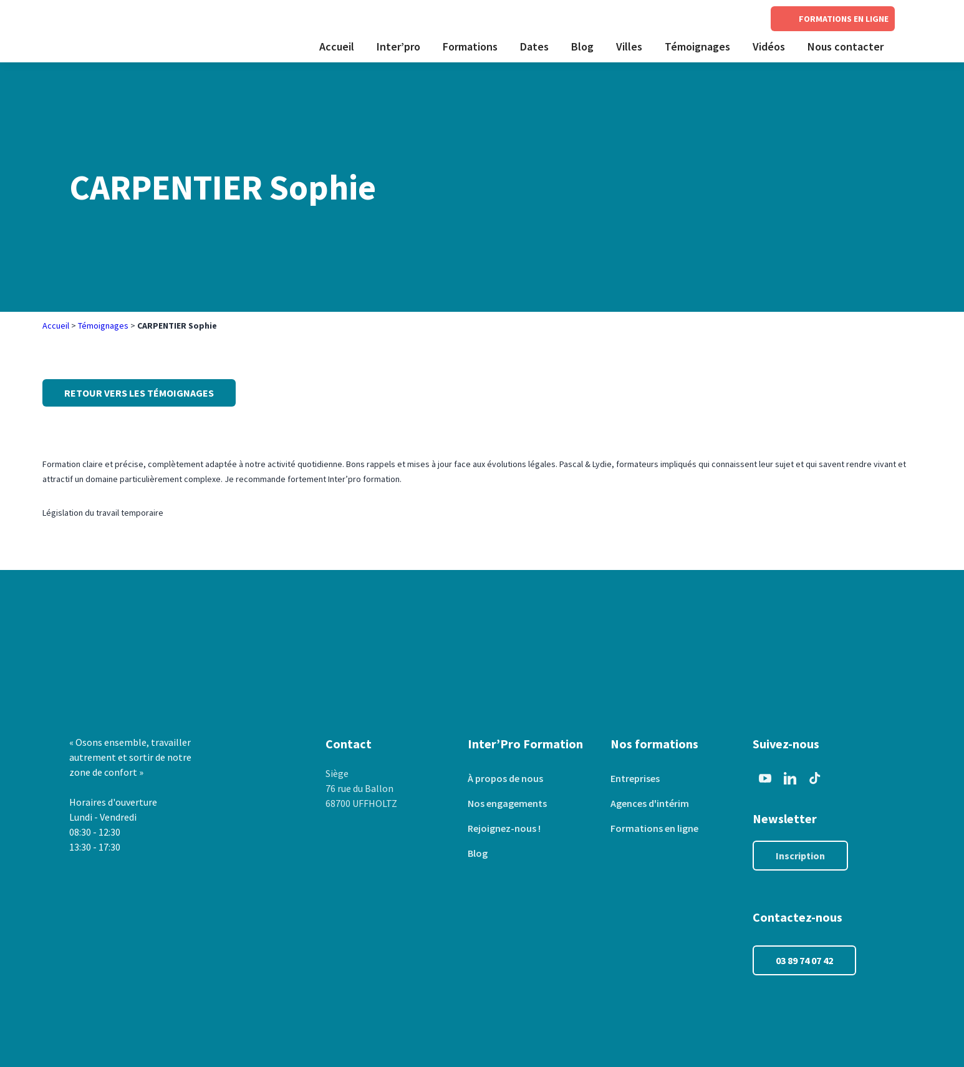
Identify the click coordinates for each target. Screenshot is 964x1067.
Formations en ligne (654, 828)
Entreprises (635, 778)
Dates (534, 46)
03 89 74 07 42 (804, 960)
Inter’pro (398, 46)
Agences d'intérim (649, 803)
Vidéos (769, 46)
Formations (470, 46)
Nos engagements (507, 803)
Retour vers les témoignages (139, 393)
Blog (582, 46)
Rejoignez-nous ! (504, 828)
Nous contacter (845, 46)
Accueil (336, 46)
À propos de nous (505, 778)
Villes (629, 46)
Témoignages (697, 46)
